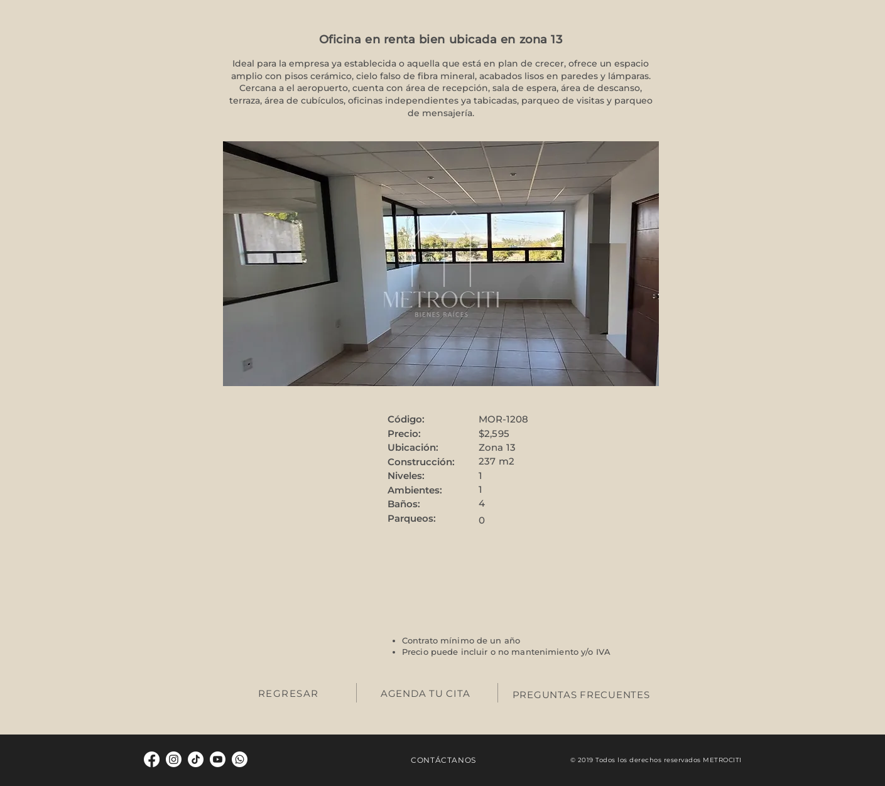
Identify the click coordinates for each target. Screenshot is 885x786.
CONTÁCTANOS (443, 760)
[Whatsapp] (239, 759)
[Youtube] (217, 759)
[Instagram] (174, 759)
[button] (441, 263)
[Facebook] (152, 759)
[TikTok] (196, 759)
